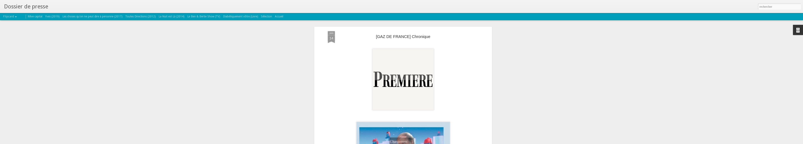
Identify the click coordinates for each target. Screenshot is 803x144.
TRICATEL (423, 96)
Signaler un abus (427, 142)
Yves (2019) (52, 16)
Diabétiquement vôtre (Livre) (240, 16)
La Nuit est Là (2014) (171, 16)
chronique (404, 102)
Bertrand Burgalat (385, 102)
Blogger (414, 142)
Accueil (279, 16)
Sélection (266, 16)
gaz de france (420, 102)
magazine (436, 102)
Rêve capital (35, 16)
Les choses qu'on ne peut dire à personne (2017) (92, 16)
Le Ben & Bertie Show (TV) (203, 16)
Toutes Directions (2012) (140, 16)
